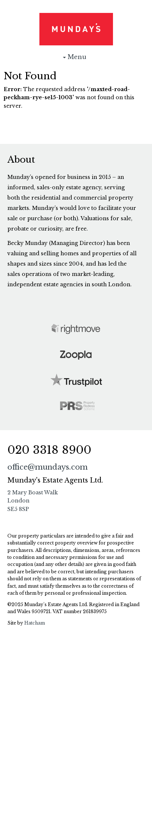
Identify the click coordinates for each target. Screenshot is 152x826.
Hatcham (34, 623)
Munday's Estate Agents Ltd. (76, 29)
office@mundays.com (47, 467)
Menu (76, 58)
